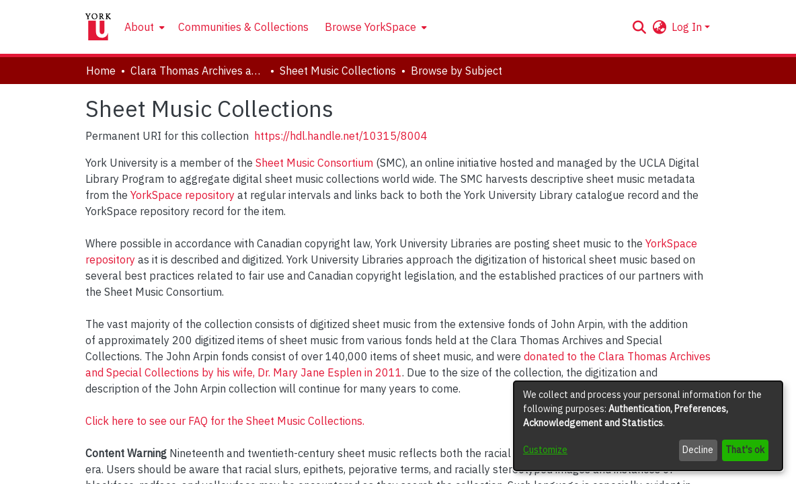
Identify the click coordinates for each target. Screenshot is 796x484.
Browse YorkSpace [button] (370, 27)
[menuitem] (143, 27)
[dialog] (648, 426)
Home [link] (101, 70)
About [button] (139, 27)
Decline (697, 450)
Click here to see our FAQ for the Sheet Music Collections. (224, 421)
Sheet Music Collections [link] (338, 70)
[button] (639, 27)
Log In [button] (688, 27)
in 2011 (383, 372)
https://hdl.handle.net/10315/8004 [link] (341, 136)
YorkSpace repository (182, 195)
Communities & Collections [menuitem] (243, 27)
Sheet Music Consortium (314, 162)
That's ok (744, 450)
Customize (545, 450)
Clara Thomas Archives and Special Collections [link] (197, 70)
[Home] (98, 26)
